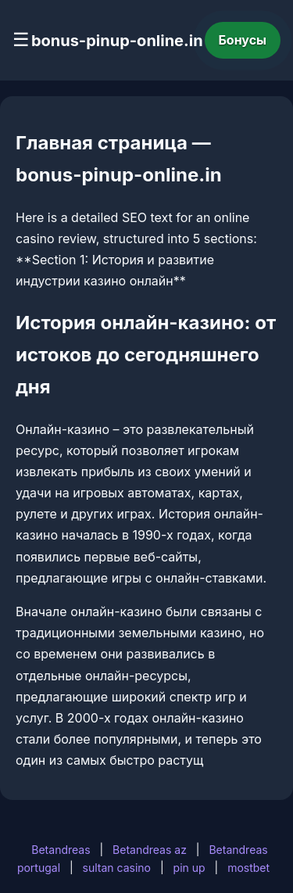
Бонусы (243, 40)
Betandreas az (150, 849)
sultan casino (117, 867)
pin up (189, 867)
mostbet (248, 867)
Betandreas (60, 849)
